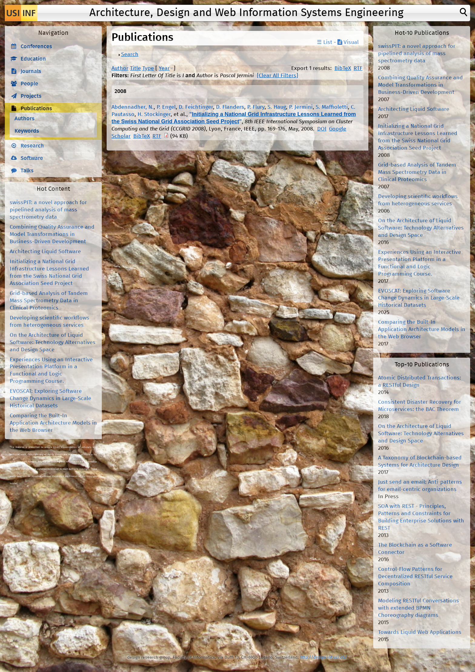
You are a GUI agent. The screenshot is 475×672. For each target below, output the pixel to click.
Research (32, 146)
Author (119, 68)
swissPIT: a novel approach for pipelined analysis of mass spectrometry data (48, 210)
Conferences (36, 46)
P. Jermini (301, 107)
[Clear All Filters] (277, 75)
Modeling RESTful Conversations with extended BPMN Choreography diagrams (418, 608)
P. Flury (255, 107)
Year (164, 68)
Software (32, 158)
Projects (31, 96)
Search (129, 54)
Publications (36, 108)
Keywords (27, 131)
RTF (358, 68)
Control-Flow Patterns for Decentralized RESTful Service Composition (415, 577)
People (29, 84)
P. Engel (166, 107)
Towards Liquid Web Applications (419, 632)
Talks (27, 171)
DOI (322, 129)
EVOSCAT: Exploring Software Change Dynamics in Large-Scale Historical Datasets (50, 399)
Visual (348, 42)
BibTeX (342, 68)
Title (135, 68)
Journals (31, 71)
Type (148, 68)
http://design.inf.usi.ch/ (323, 657)
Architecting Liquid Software (45, 251)
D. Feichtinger (196, 107)
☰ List (324, 42)
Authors (25, 118)
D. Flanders (230, 107)
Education (33, 59)
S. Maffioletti (332, 107)
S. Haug (276, 107)
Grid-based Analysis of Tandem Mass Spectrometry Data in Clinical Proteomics (49, 301)
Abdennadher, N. (132, 107)
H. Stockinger (154, 114)
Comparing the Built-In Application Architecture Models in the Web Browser (53, 423)
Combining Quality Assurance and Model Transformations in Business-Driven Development (52, 234)
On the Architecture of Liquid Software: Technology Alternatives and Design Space (52, 343)
